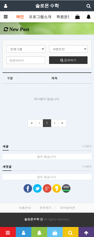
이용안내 (25, 207)
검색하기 (68, 60)
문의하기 (46, 207)
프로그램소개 (40, 17)
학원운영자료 (67, 17)
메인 (20, 17)
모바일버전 (67, 207)
